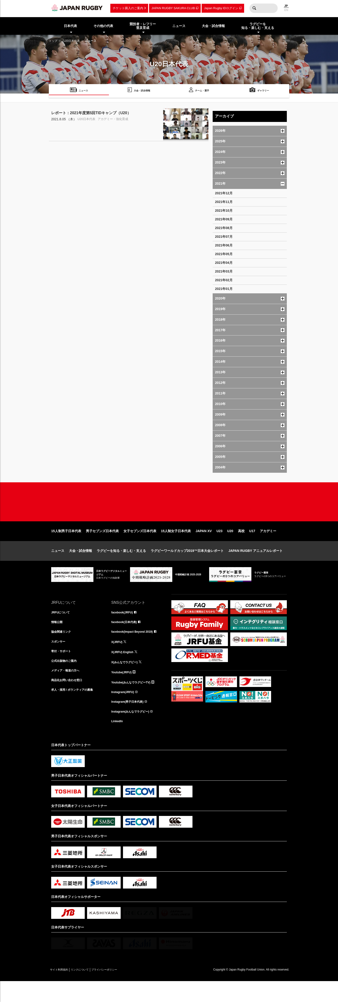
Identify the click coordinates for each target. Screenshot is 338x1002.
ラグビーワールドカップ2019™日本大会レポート (187, 566)
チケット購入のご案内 (128, 8)
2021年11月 (224, 202)
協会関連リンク (62, 648)
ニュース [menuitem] (178, 26)
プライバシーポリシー (120, 990)
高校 (241, 546)
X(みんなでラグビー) (126, 679)
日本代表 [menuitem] (70, 26)
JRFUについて (62, 628)
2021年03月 (224, 271)
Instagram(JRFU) (124, 710)
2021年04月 (224, 263)
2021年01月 (224, 289)
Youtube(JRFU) (123, 690)
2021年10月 (224, 210)
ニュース (57, 566)
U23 (219, 546)
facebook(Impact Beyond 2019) (135, 648)
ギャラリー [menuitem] (263, 91)
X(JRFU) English (124, 669)
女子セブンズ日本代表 (139, 546)
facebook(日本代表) (126, 638)
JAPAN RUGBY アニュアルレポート (255, 566)
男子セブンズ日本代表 (102, 546)
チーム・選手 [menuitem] (202, 91)
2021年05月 (224, 254)
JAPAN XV (204, 546)
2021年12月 (224, 193)
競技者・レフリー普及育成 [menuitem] (143, 26)
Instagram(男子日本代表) (130, 721)
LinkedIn (118, 741)
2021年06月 (224, 245)
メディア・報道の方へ (67, 690)
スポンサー (59, 659)
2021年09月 (224, 219)
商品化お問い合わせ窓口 (69, 700)
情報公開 (57, 638)
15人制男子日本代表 (66, 546)
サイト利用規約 (62, 990)
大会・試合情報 (80, 566)
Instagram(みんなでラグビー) (133, 731)
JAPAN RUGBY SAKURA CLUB (173, 8)
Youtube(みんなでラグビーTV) (134, 700)
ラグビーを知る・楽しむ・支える (121, 566)
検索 (254, 8)
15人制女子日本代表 (176, 546)
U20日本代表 (71, 41)
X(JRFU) (117, 659)
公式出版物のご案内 (66, 679)
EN (286, 10)
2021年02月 (224, 280)
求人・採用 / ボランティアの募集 (75, 710)
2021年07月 (224, 236)
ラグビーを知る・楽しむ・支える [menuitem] (257, 26)
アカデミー (268, 546)
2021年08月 (224, 228)
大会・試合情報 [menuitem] (213, 26)
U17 (252, 546)
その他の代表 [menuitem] (103, 26)
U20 (230, 546)
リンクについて (89, 990)
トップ (53, 41)
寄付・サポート (62, 669)
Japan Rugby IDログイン (221, 8)
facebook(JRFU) (123, 628)
